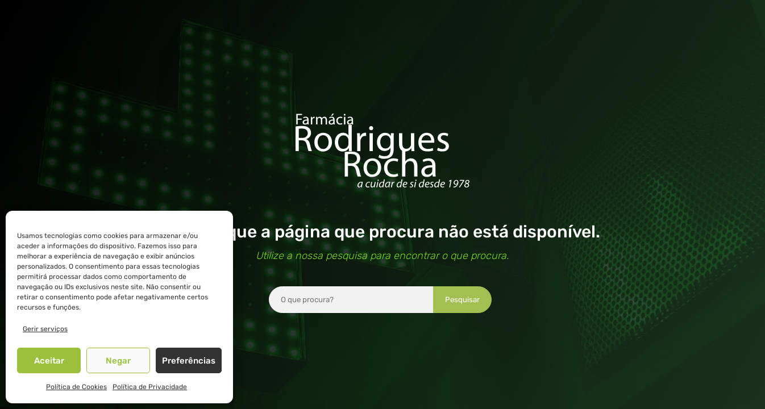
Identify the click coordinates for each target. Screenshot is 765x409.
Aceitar (49, 361)
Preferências (188, 361)
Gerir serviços (45, 329)
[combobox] (351, 299)
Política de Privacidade (150, 387)
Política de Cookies (76, 387)
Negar (118, 361)
